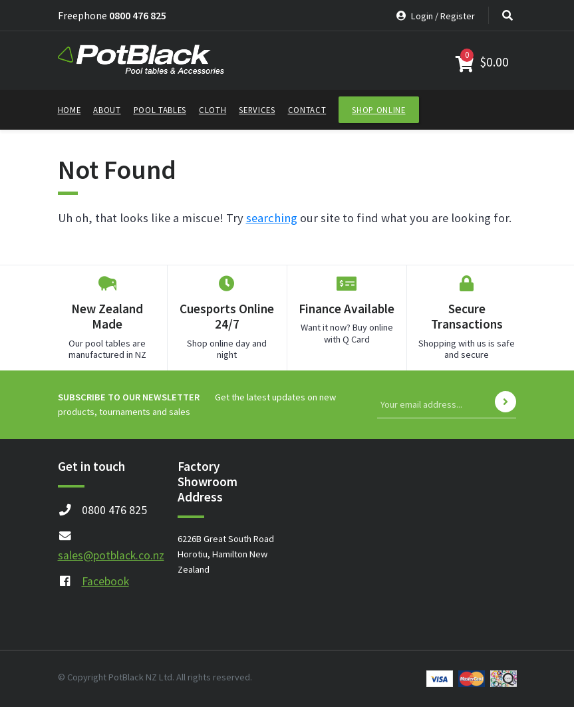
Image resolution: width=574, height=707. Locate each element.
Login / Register (435, 16)
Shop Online (378, 109)
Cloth (212, 109)
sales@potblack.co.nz (111, 555)
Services (257, 109)
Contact (307, 109)
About (106, 109)
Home (69, 109)
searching (271, 217)
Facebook (105, 581)
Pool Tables (160, 109)
